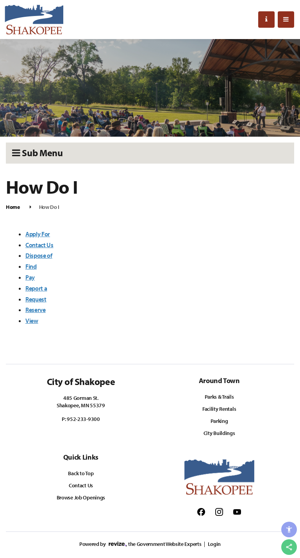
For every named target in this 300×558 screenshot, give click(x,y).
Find (31, 266)
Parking (219, 420)
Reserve (35, 310)
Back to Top (80, 473)
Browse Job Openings (81, 497)
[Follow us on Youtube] (237, 511)
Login (214, 543)
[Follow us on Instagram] (219, 511)
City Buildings (219, 433)
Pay (30, 277)
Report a (36, 288)
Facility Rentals (219, 408)
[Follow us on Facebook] (201, 511)
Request (35, 299)
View (31, 320)
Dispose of (38, 255)
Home (13, 206)
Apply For (37, 234)
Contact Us (39, 245)
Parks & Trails (219, 396)
